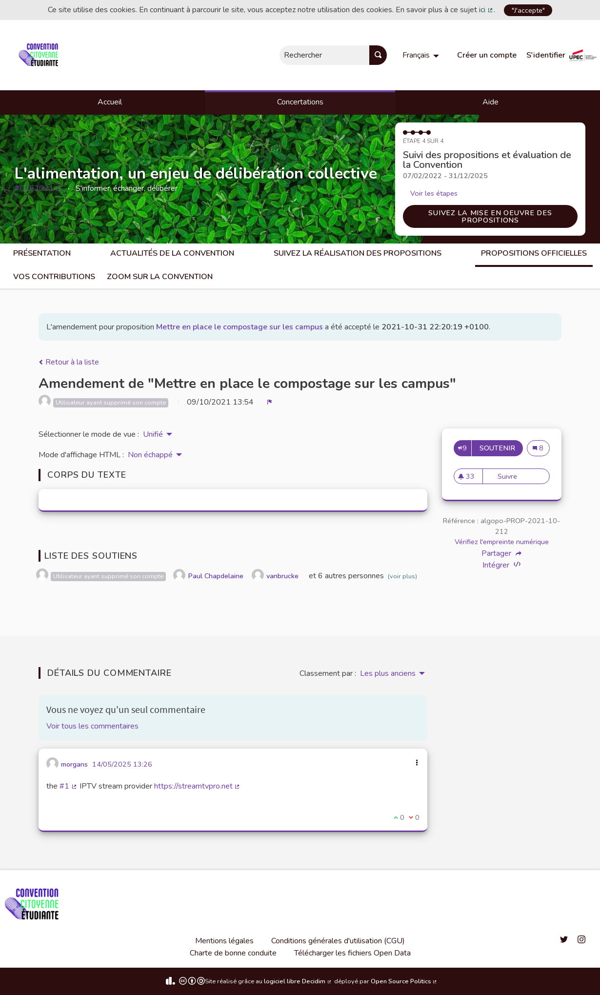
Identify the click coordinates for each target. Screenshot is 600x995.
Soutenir (501, 448)
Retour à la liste (69, 362)
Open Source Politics (404, 981)
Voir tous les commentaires (92, 726)
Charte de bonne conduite (233, 953)
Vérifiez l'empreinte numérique (502, 542)
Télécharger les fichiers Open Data (352, 953)
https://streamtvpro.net (197, 786)
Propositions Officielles (534, 253)
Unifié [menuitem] (153, 434)
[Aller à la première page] (40, 55)
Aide (490, 102)
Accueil (110, 102)
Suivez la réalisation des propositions (357, 253)
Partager (501, 553)
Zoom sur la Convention (160, 276)
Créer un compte (487, 55)
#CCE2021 (38, 188)
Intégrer (501, 565)
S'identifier (545, 55)
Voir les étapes (434, 193)
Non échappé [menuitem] (150, 455)
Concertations (300, 102)
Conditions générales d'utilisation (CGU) (338, 940)
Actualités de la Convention (172, 253)
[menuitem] (421, 55)
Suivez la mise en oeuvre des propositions (490, 216)
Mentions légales (224, 940)
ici (486, 9)
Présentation (42, 253)
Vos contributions (54, 276)
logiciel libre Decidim (298, 981)
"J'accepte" (528, 10)
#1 (69, 786)
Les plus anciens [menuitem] (388, 673)
